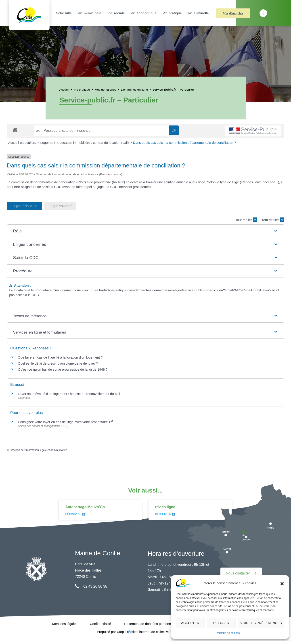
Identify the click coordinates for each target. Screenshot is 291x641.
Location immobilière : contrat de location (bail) (94, 142)
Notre (64, 13)
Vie (90, 13)
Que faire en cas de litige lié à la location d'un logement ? (60, 357)
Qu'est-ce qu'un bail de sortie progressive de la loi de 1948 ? (63, 369)
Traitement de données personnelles (151, 624)
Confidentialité (100, 624)
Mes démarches (233, 13)
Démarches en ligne (134, 89)
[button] (282, 583)
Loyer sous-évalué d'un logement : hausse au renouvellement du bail (69, 394)
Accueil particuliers (22, 142)
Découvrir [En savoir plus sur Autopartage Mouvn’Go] (75, 514)
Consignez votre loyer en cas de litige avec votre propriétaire (65, 422)
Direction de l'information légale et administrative (38, 450)
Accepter (190, 623)
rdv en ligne (165, 507)
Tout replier (246, 219)
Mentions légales (64, 624)
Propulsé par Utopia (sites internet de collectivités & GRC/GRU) (145, 632)
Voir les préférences (261, 623)
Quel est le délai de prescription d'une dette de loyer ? (58, 363)
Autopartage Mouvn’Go (85, 507)
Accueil (64, 89)
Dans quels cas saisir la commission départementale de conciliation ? (184, 142)
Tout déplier (273, 219)
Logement (48, 142)
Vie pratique (82, 89)
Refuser (221, 623)
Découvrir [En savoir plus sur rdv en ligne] (165, 514)
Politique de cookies (228, 633)
